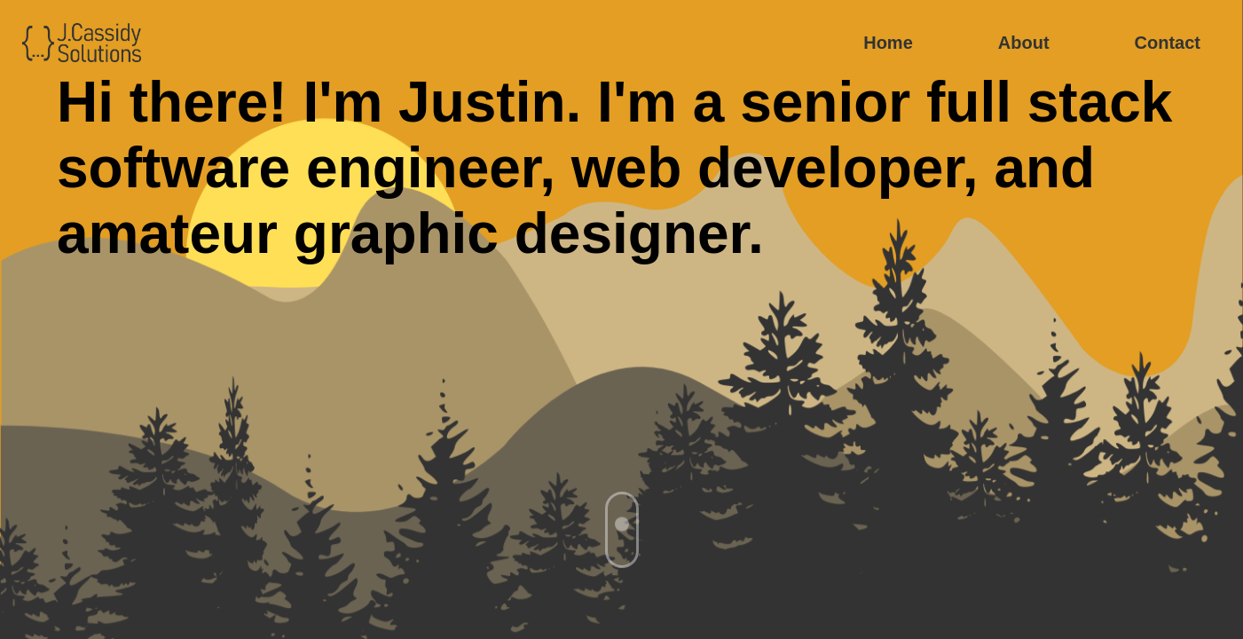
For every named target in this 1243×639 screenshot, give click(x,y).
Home (888, 42)
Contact (1167, 42)
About (1024, 42)
